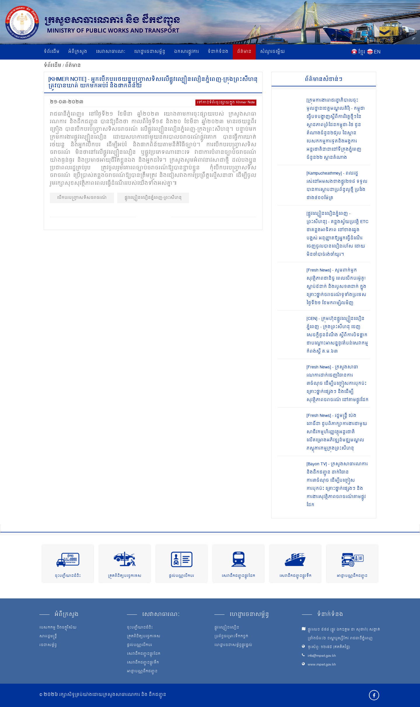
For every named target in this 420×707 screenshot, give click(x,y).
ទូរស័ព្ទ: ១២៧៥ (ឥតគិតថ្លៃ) (329, 647)
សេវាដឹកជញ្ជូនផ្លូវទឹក (295, 576)
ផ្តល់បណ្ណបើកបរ (181, 576)
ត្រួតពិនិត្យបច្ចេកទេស (124, 576)
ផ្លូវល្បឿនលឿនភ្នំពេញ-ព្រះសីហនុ (153, 197)
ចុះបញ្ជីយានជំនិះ (68, 576)
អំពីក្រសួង (77, 51)
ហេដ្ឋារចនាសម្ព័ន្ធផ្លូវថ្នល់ (233, 645)
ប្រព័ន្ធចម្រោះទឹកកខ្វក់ (231, 636)
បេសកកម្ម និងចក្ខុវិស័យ (58, 628)
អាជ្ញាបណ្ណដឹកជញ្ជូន (352, 576)
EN (377, 52)
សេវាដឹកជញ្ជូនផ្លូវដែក (238, 576)
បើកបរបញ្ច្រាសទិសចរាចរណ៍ (82, 197)
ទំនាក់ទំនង (218, 51)
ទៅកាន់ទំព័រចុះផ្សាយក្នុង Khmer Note (226, 103)
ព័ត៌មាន (244, 51)
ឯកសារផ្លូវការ (186, 51)
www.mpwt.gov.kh (322, 665)
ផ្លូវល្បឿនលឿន (226, 628)
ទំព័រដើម (52, 51)
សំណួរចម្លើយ (272, 51)
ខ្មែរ (361, 52)
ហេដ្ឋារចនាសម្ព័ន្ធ (149, 51)
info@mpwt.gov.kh (322, 656)
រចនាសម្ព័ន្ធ (48, 645)
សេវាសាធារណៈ (110, 51)
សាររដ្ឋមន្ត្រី (48, 636)
